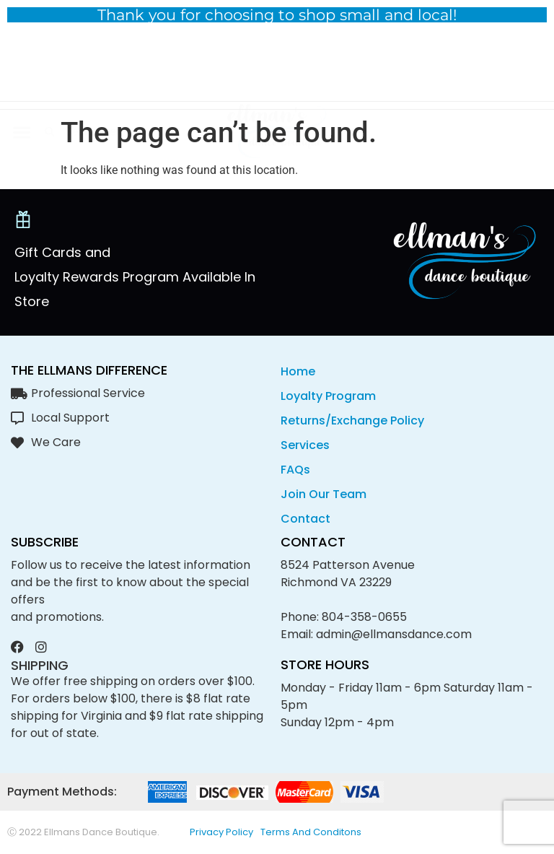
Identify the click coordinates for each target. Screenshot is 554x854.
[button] (21, 69)
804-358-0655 (364, 617)
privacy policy (221, 832)
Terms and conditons (310, 832)
